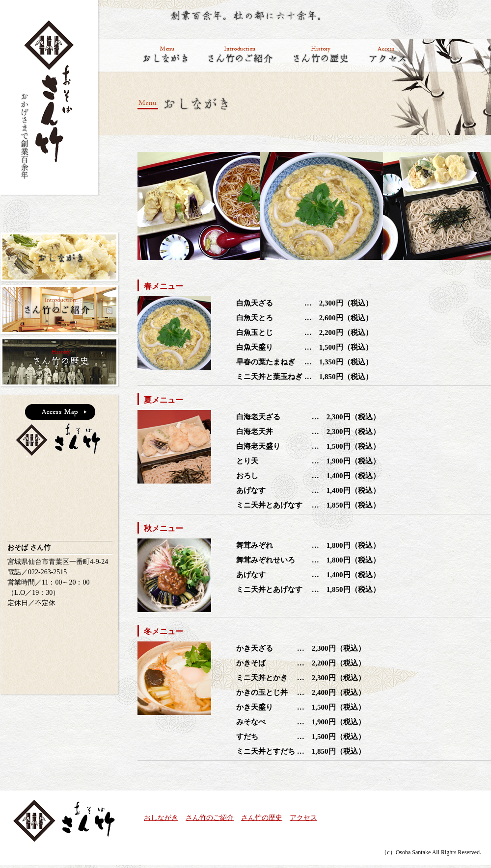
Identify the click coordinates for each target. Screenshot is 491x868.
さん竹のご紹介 (210, 817)
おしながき (161, 817)
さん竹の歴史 (261, 817)
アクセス (303, 817)
